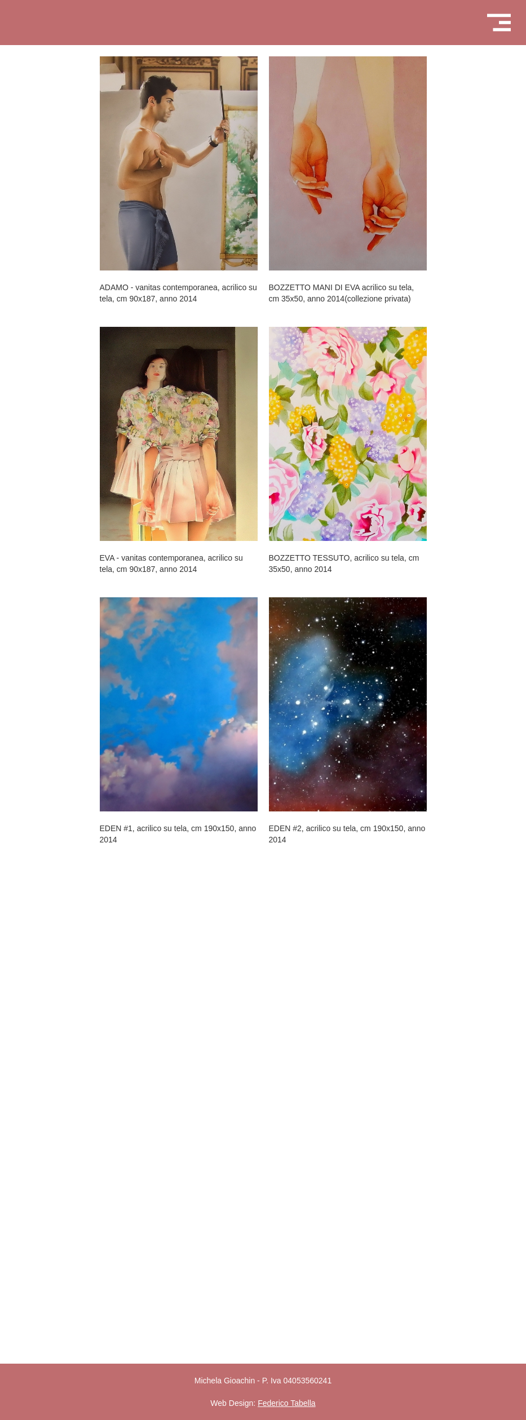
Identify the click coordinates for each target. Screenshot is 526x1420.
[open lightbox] (179, 163)
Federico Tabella (286, 1403)
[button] (499, 22)
